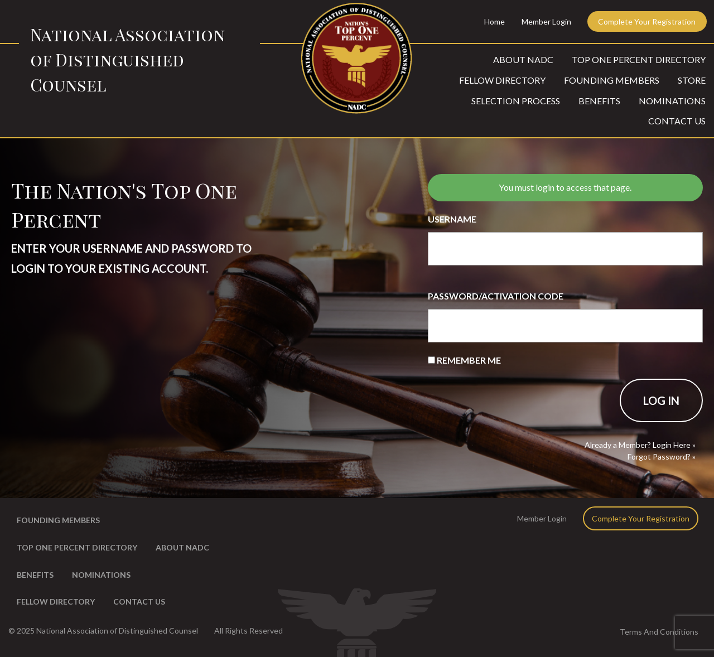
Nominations (672, 100)
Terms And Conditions (659, 631)
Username (452, 219)
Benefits (599, 100)
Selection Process (515, 100)
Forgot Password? (659, 456)
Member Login (546, 21)
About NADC (523, 59)
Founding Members (611, 80)
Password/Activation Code (495, 296)
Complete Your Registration (647, 21)
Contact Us (677, 120)
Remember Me (464, 360)
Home (494, 21)
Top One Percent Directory (639, 59)
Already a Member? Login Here (638, 445)
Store (692, 80)
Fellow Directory (502, 80)
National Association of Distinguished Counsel (127, 59)
